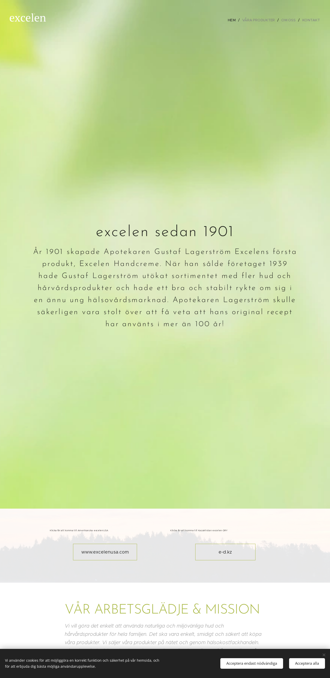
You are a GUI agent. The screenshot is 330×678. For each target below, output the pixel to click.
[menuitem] (233, 20)
